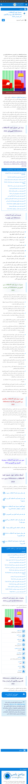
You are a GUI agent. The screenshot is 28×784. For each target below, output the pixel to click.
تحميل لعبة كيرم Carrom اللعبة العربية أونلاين (14, 198)
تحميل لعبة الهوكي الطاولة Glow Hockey (15, 203)
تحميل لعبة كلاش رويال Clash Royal (16, 584)
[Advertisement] (14, 38)
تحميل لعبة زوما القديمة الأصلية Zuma (16, 586)
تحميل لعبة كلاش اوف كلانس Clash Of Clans (14, 581)
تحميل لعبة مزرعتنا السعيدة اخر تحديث (16, 554)
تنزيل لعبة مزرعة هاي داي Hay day (16, 570)
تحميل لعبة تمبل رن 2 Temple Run (17, 591)
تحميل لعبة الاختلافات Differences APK (17, 704)
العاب (20, 9)
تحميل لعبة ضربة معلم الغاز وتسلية (16, 206)
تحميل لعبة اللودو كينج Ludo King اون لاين (15, 201)
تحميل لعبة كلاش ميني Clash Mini (17, 557)
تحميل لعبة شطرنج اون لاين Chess (16, 193)
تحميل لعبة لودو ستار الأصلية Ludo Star (15, 177)
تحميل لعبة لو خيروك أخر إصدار (17, 576)
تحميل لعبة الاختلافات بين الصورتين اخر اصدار (11, 694)
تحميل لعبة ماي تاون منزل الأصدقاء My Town (14, 565)
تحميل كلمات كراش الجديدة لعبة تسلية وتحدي (14, 179)
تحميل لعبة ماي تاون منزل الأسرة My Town (15, 567)
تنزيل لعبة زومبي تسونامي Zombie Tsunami (14, 589)
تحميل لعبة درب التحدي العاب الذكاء (16, 191)
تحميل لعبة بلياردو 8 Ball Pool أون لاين (16, 196)
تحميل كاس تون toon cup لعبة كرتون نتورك (15, 559)
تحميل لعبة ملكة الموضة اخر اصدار (16, 562)
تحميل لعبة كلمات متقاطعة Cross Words (15, 208)
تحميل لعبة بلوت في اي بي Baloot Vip (16, 185)
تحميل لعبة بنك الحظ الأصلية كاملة (16, 188)
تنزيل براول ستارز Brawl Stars (17, 579)
